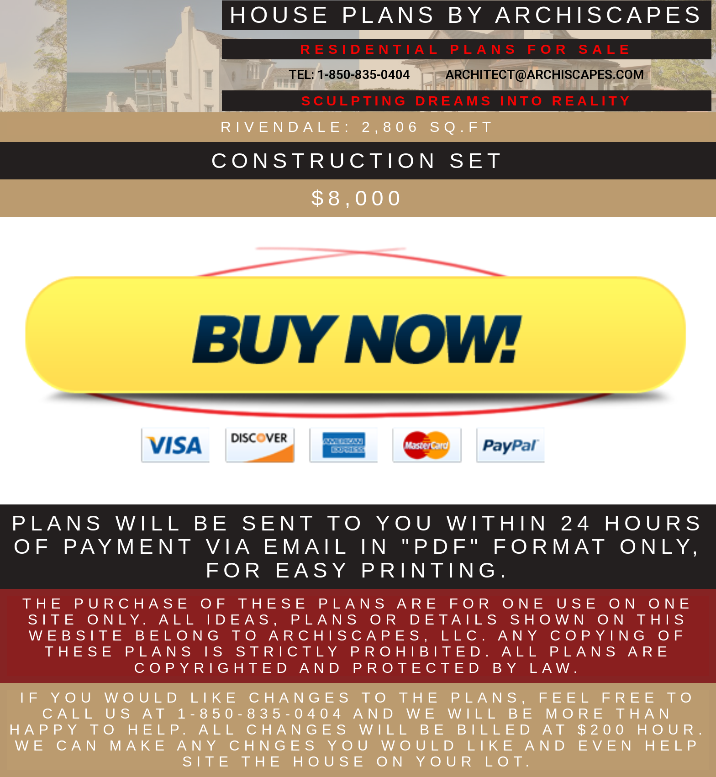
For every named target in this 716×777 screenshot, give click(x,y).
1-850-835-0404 (363, 74)
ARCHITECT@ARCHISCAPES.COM (541, 74)
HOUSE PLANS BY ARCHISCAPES (467, 15)
